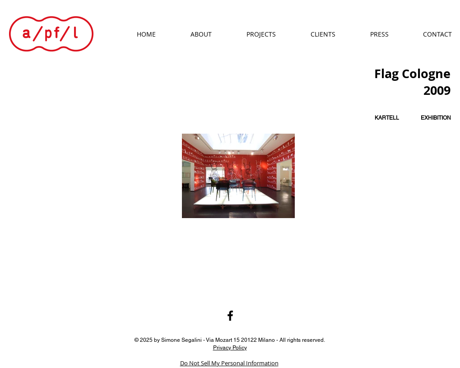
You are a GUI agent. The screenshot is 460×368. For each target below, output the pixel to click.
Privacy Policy (230, 347)
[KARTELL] (387, 118)
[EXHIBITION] (436, 118)
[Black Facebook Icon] (230, 315)
